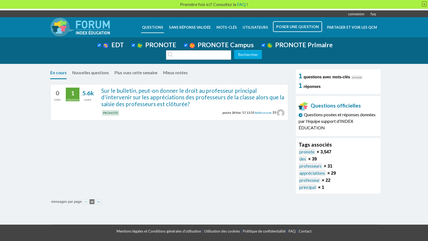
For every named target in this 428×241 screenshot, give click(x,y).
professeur (309, 180)
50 (98, 201)
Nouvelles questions (90, 72)
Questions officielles (330, 105)
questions (152, 27)
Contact (305, 231)
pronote (306, 151)
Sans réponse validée (190, 27)
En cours (58, 72)
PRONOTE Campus (221, 45)
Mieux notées (175, 72)
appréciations (312, 172)
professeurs (310, 165)
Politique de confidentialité (264, 231)
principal (307, 187)
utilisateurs (255, 27)
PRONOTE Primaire (300, 45)
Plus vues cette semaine (135, 72)
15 (85, 201)
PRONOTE (156, 45)
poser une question (297, 26)
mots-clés (226, 27)
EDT (113, 45)
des (302, 158)
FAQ (292, 231)
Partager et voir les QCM (352, 27)
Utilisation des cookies (222, 231)
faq (373, 14)
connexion (356, 14)
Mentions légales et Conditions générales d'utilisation (159, 231)
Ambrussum (263, 112)
